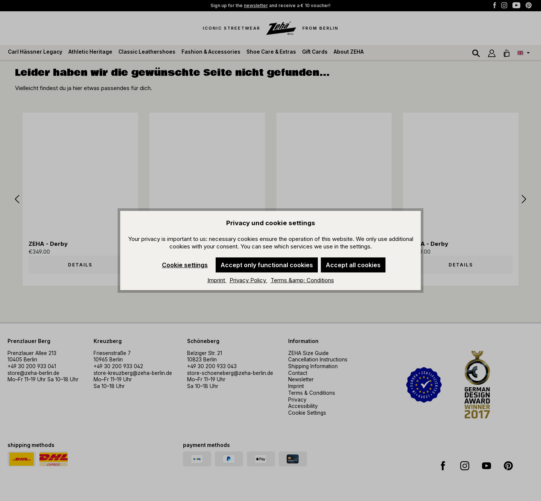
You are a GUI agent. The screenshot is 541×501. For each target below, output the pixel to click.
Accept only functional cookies (267, 265)
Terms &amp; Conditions (302, 280)
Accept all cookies (353, 265)
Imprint (217, 280)
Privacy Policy (248, 280)
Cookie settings (185, 265)
